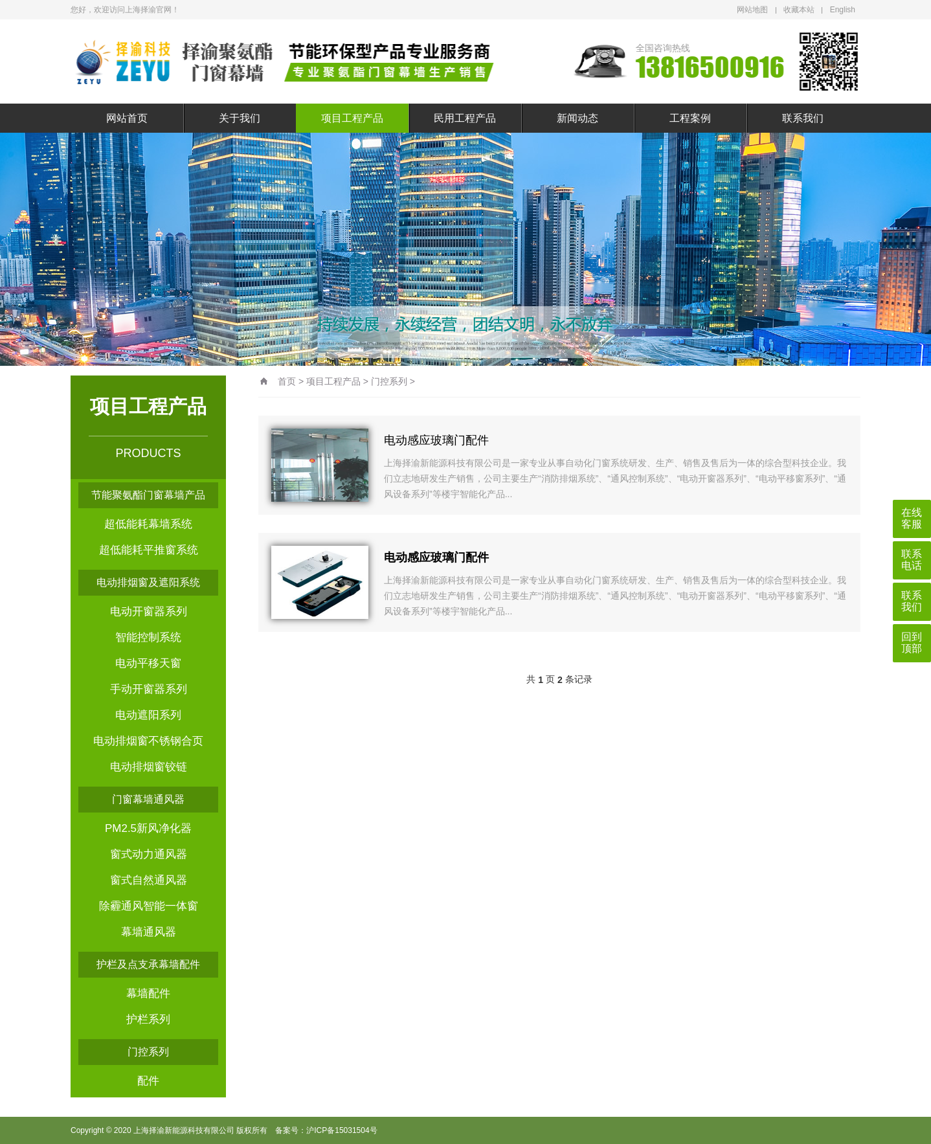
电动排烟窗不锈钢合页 (148, 741)
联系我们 (803, 118)
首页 (287, 381)
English (842, 9)
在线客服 (911, 518)
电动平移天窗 (148, 663)
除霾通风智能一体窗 (148, 906)
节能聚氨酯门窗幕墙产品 (148, 494)
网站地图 (752, 9)
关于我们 (239, 118)
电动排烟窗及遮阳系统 (148, 582)
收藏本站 (798, 9)
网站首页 (127, 118)
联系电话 (911, 559)
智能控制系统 (148, 637)
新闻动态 (577, 118)
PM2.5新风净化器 (148, 828)
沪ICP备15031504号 (341, 1130)
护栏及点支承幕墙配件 (148, 964)
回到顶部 (911, 642)
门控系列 (148, 1051)
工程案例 (690, 118)
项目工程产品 (352, 118)
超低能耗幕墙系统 (148, 524)
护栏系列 (148, 1019)
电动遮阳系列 (148, 715)
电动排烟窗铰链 (148, 767)
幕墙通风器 (148, 932)
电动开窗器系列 (148, 611)
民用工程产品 (465, 118)
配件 (148, 1081)
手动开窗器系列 (148, 689)
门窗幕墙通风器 (148, 799)
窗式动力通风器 (148, 854)
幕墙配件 (148, 993)
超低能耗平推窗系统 (148, 550)
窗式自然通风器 (148, 880)
